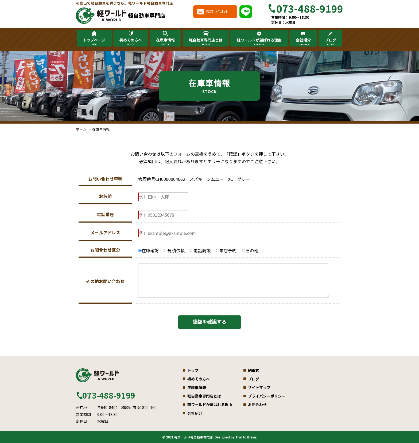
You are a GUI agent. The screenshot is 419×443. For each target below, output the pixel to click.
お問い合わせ (217, 11)
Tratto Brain (245, 437)
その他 (250, 250)
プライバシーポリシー (266, 396)
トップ (193, 370)
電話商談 (200, 250)
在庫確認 (148, 250)
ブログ (330, 41)
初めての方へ (130, 41)
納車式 (253, 370)
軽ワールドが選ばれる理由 (259, 41)
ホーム (81, 129)
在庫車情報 (165, 41)
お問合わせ (257, 404)
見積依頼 (174, 250)
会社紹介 (303, 41)
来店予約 (226, 250)
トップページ (94, 41)
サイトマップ (259, 387)
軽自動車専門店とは (206, 41)
